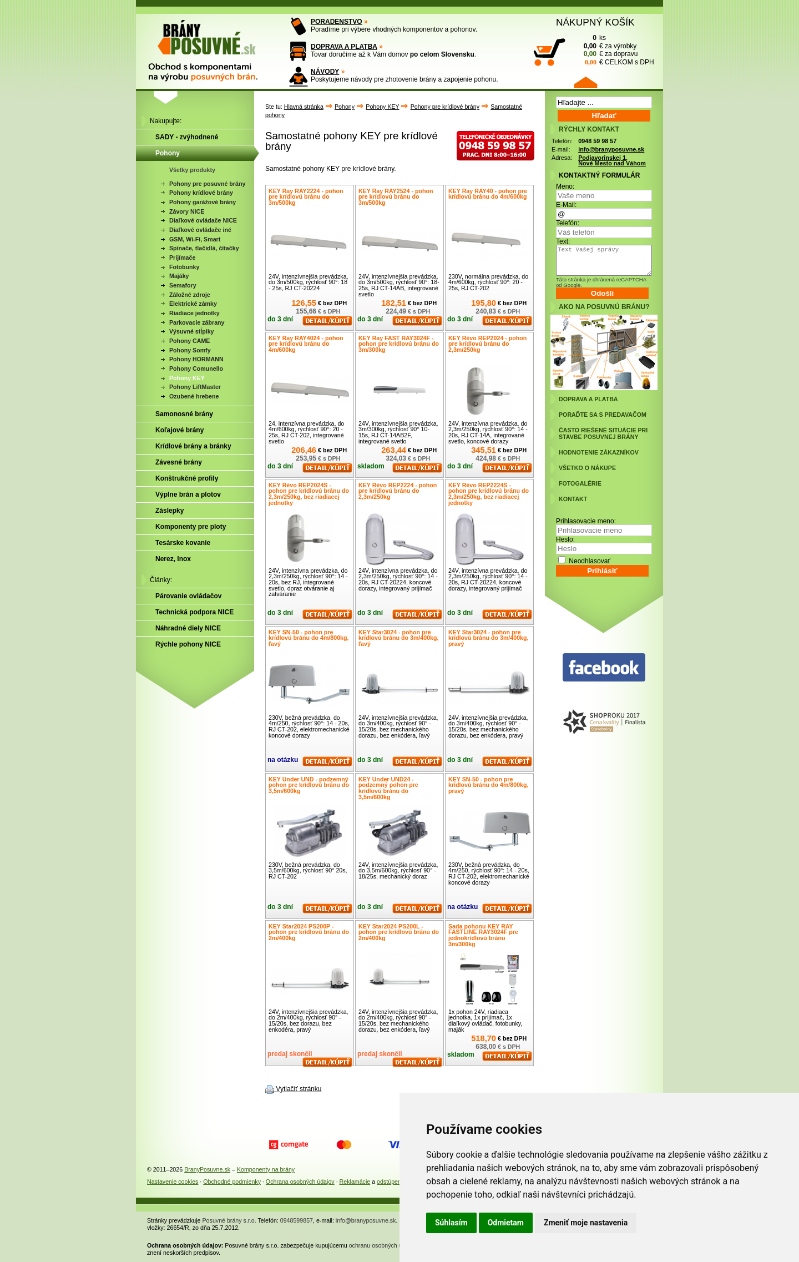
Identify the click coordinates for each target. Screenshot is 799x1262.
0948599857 (296, 1220)
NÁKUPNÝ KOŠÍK (595, 22)
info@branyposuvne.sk (611, 149)
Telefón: (567, 223)
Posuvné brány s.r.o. (229, 1220)
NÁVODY (325, 71)
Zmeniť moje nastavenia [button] (586, 1222)
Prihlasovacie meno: (586, 521)
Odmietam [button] (506, 1222)
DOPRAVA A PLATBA (344, 47)
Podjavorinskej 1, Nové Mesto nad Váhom (612, 160)
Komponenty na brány (266, 1169)
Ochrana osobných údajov (300, 1181)
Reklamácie (355, 1181)
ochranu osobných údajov (382, 1245)
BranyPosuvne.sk (207, 1169)
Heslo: (565, 539)
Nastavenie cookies (172, 1181)
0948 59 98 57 (597, 141)
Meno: (565, 186)
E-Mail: (566, 205)
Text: (563, 241)
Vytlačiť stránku (298, 1089)
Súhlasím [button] (451, 1222)
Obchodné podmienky (232, 1181)
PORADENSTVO (336, 22)
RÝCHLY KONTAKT (589, 129)
